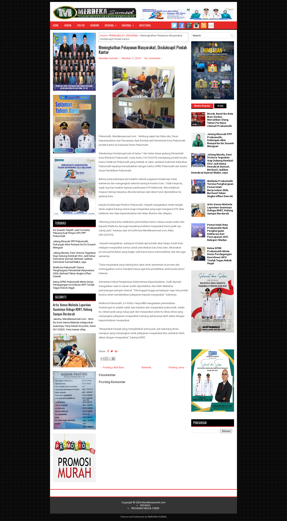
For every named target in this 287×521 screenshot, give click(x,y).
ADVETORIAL (145, 25)
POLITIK (81, 25)
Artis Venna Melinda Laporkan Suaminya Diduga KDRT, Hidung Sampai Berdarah (72, 309)
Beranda (146, 367)
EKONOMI (94, 25)
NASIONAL (129, 24)
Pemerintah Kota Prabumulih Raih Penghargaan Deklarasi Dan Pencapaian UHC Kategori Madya (217, 232)
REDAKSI (145, 505)
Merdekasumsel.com (154, 502)
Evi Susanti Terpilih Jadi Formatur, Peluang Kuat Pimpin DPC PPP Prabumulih (71, 233)
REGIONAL (112, 24)
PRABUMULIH (117, 35)
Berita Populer (202, 105)
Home (103, 35)
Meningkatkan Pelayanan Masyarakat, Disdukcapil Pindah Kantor (143, 49)
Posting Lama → (178, 367)
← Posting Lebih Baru (112, 367)
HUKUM (67, 25)
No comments (152, 58)
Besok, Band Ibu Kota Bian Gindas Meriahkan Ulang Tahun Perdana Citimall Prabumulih (220, 119)
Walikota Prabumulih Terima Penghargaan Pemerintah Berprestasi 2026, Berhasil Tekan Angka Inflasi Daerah (73, 272)
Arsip (220, 105)
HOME (55, 25)
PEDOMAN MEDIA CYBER (145, 508)
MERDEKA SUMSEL (157, 517)
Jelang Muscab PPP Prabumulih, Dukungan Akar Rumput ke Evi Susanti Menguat (74, 244)
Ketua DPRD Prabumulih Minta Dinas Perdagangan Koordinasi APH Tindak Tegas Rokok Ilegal (73, 284)
